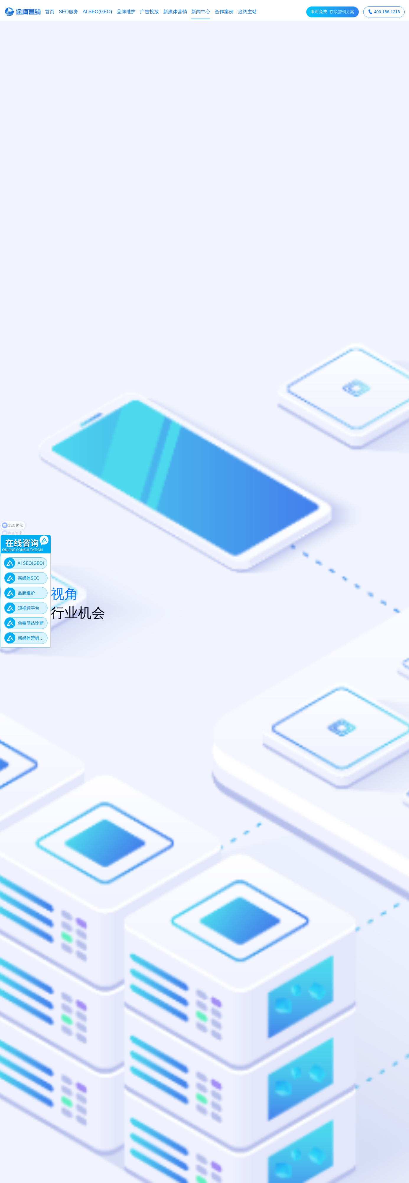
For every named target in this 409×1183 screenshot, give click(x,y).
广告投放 (149, 11)
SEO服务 (68, 11)
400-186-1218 (384, 12)
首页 (49, 11)
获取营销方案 (332, 11)
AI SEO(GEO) (97, 11)
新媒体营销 (175, 11)
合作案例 (224, 11)
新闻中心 (200, 11)
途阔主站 (247, 11)
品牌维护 (126, 11)
